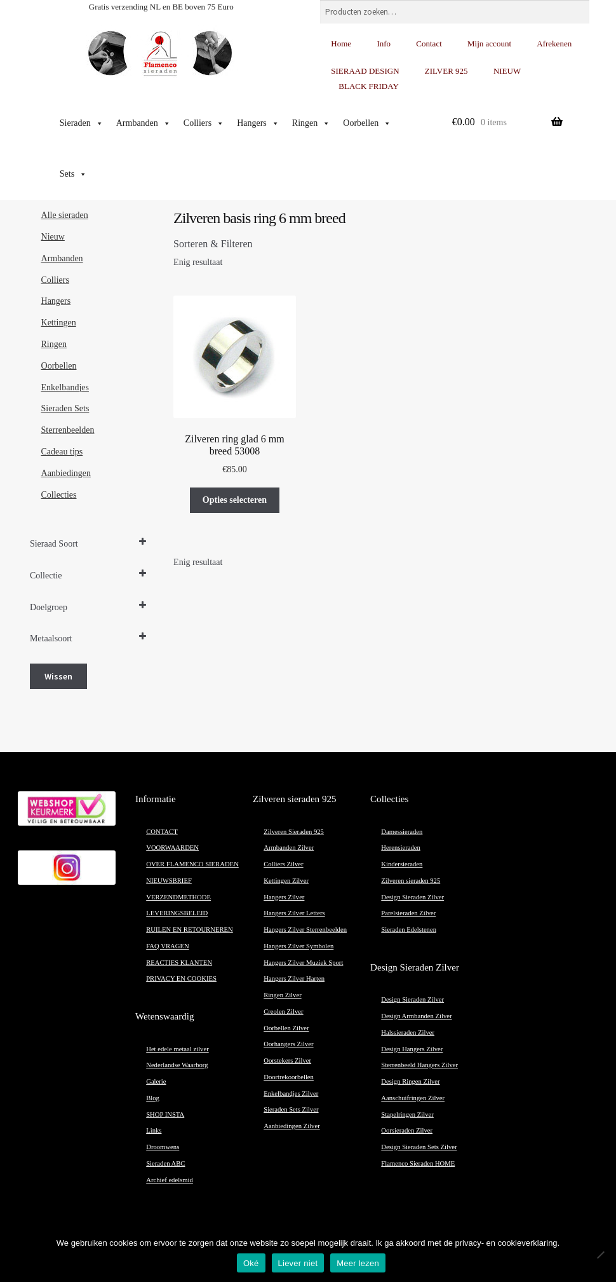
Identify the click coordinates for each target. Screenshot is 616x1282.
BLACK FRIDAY (368, 86)
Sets (73, 174)
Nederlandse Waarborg (177, 1064)
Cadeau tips (62, 451)
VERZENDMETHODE (178, 897)
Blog (152, 1097)
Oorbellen (367, 123)
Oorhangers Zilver (288, 1043)
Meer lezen (358, 1263)
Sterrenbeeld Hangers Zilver (419, 1064)
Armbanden (143, 123)
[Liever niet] (600, 1254)
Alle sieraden (64, 215)
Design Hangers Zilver (412, 1049)
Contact (428, 43)
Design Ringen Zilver (410, 1081)
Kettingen (58, 322)
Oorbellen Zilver (286, 1028)
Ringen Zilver (282, 995)
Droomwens (162, 1146)
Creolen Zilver (283, 1011)
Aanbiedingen (66, 473)
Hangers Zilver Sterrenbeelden (305, 929)
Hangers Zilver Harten (294, 978)
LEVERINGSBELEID (177, 913)
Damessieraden (401, 831)
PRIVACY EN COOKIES (181, 978)
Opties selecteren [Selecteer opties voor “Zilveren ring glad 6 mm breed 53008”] (235, 500)
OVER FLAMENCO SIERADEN (192, 864)
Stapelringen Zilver (407, 1114)
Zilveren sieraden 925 (410, 880)
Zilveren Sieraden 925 (294, 831)
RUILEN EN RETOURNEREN (189, 929)
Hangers (258, 123)
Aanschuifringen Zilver (413, 1097)
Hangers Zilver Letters (294, 913)
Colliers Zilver (283, 864)
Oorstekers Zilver (287, 1060)
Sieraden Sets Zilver (291, 1109)
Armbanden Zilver (289, 847)
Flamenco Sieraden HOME (418, 1163)
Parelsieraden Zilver (408, 913)
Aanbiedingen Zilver (291, 1125)
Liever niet (298, 1263)
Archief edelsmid (169, 1179)
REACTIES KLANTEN (179, 962)
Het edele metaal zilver (177, 1049)
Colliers (204, 123)
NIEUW (507, 71)
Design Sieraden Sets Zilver (419, 1146)
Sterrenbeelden (68, 430)
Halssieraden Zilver (407, 1032)
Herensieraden (400, 847)
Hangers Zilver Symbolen (298, 946)
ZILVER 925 (446, 71)
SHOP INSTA (165, 1114)
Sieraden (82, 123)
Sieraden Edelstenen (408, 929)
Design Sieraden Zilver (412, 897)
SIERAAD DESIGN (365, 71)
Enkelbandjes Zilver (291, 1093)
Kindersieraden (401, 864)
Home (341, 43)
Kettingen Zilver (286, 880)
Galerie (156, 1081)
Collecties (59, 495)
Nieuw (53, 237)
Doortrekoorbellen (289, 1077)
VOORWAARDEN (172, 847)
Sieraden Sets (65, 408)
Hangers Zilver (284, 897)
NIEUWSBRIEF (169, 880)
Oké (251, 1263)
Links (153, 1130)
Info (384, 43)
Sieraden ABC (165, 1163)
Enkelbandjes (65, 387)
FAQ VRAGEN (167, 946)
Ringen (311, 123)
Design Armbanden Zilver (416, 1016)
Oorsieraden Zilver (406, 1130)
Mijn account (489, 43)
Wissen (58, 676)
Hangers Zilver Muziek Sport (303, 962)
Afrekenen (554, 43)
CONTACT (161, 831)
